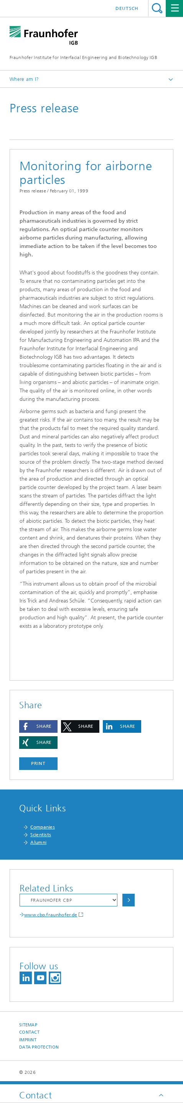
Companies (42, 827)
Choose (128, 900)
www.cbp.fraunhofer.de (50, 915)
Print (38, 763)
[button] (38, 726)
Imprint (27, 1039)
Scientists (40, 834)
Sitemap (28, 1025)
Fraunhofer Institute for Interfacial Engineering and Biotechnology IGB (83, 57)
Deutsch (126, 8)
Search (157, 8)
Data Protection (39, 1047)
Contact (29, 1032)
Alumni (38, 842)
